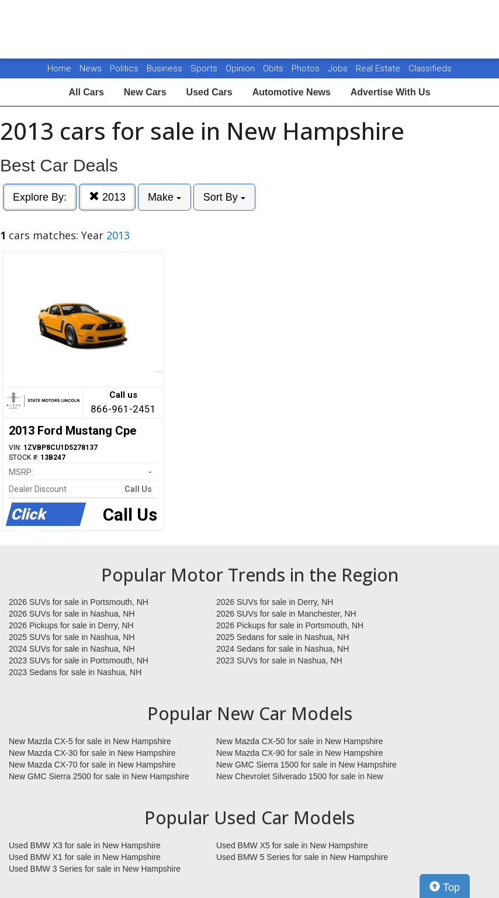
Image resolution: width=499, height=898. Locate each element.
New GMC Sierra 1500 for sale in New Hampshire (306, 764)
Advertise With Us (391, 92)
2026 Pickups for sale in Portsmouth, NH (289, 625)
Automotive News (291, 92)
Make (164, 197)
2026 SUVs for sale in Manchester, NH (286, 613)
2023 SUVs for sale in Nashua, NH (279, 660)
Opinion (241, 68)
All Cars (85, 92)
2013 (107, 197)
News (90, 68)
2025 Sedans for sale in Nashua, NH (282, 637)
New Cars (145, 92)
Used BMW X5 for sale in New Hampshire (292, 845)
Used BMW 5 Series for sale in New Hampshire (302, 857)
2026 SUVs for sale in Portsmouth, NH (78, 602)
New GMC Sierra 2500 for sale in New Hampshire (99, 776)
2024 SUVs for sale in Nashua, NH (72, 648)
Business (166, 68)
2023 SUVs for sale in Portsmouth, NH (78, 660)
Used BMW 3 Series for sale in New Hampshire (95, 868)
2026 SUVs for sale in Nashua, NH (72, 613)
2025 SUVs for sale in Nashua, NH (72, 637)
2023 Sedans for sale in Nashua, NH (75, 672)
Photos (307, 68)
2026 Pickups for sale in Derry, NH (71, 625)
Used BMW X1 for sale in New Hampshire (85, 857)
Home (59, 68)
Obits (274, 68)
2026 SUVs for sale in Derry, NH (274, 602)
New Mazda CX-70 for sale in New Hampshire (92, 764)
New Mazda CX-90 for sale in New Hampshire (299, 753)
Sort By (224, 197)
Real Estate (379, 68)
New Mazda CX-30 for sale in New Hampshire (92, 753)
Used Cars (209, 92)
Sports (205, 68)
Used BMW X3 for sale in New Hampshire (85, 845)
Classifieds (430, 68)
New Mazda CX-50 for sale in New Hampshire (299, 741)
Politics (124, 68)
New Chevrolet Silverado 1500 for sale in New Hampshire (299, 777)
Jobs (339, 68)
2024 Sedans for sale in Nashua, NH (282, 648)
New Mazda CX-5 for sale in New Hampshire (90, 741)
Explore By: (40, 197)
